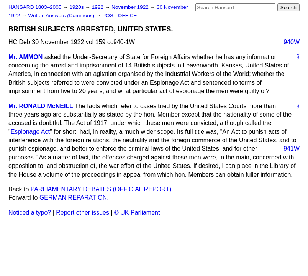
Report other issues (82, 212)
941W (291, 148)
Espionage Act (30, 131)
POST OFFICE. (120, 15)
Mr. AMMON (25, 57)
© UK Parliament (137, 212)
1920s (77, 7)
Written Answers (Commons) (62, 15)
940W (291, 42)
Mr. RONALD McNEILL (40, 106)
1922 (98, 7)
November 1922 (130, 7)
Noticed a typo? (29, 212)
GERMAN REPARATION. (74, 197)
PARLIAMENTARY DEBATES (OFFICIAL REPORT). (102, 189)
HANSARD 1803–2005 (34, 7)
